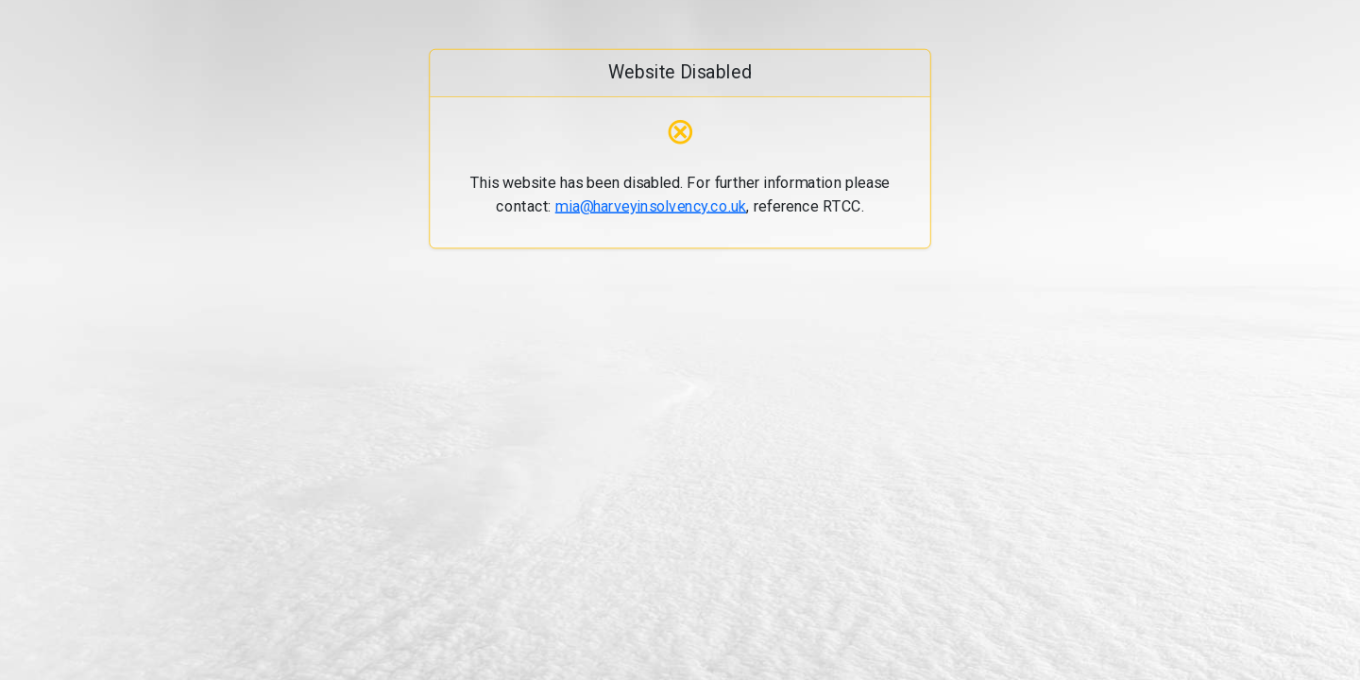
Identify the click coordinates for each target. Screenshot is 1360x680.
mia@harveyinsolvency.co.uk (651, 205)
